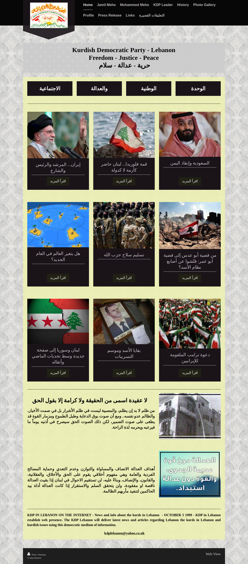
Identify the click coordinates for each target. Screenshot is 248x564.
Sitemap (42, 554)
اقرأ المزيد (58, 181)
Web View (213, 554)
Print (32, 554)
